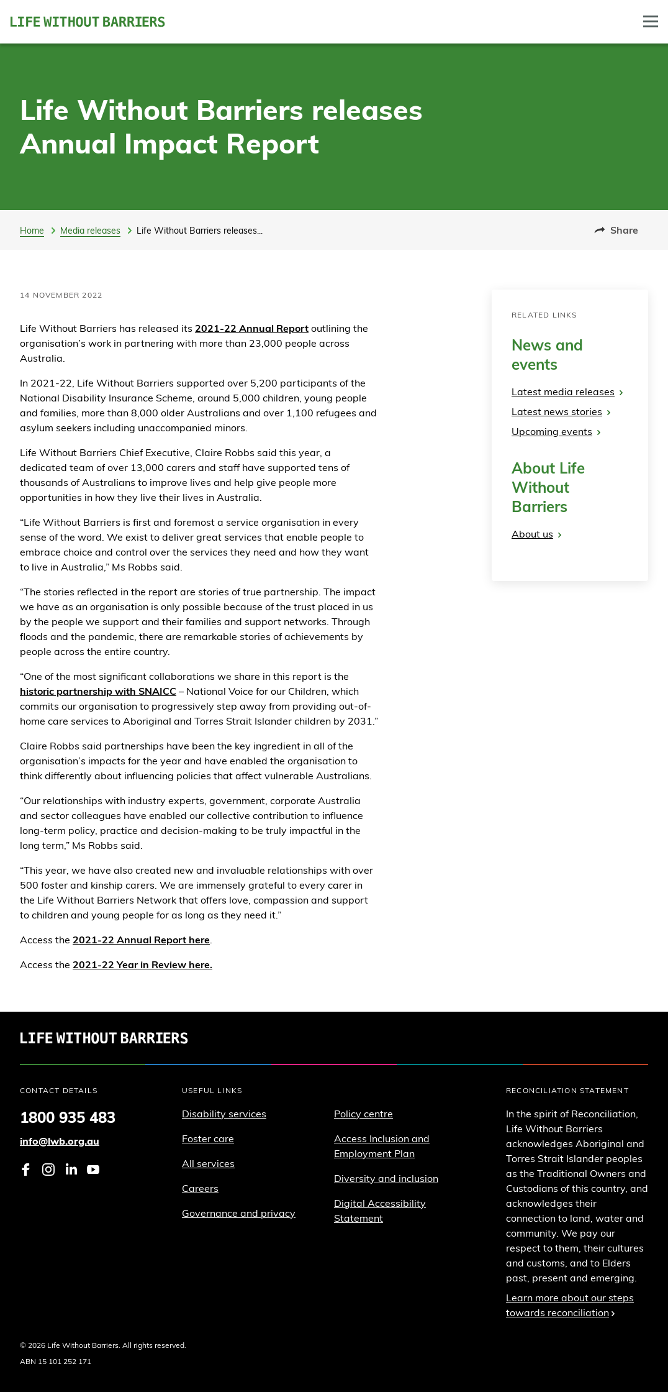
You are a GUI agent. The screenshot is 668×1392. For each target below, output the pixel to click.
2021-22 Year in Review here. (142, 964)
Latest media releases (567, 391)
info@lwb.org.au (59, 1141)
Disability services (224, 1113)
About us (536, 534)
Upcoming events (556, 431)
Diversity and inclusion (386, 1178)
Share (616, 230)
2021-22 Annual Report (252, 328)
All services (208, 1163)
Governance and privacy (239, 1213)
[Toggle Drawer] (650, 21)
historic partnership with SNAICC (98, 691)
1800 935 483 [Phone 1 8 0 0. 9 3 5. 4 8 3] (67, 1117)
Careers (200, 1188)
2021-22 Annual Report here (141, 939)
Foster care (208, 1138)
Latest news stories (561, 411)
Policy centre (363, 1113)
